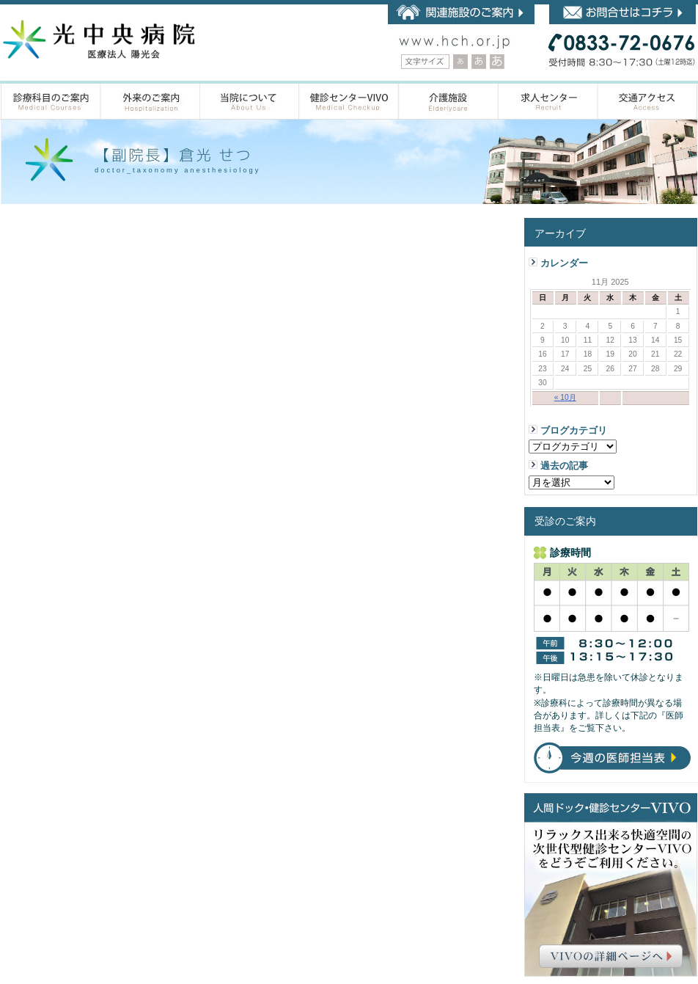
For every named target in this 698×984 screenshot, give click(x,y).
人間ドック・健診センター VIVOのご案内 (349, 100)
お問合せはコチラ (622, 14)
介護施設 (449, 100)
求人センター (548, 100)
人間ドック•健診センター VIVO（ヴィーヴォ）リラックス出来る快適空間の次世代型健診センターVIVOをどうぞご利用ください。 (610, 885)
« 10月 (565, 397)
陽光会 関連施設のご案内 (461, 14)
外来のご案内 (150, 100)
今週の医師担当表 (612, 757)
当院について (249, 100)
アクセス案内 (647, 100)
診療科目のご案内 (51, 100)
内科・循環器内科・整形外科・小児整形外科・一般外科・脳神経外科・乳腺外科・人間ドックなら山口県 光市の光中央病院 (99, 39)
